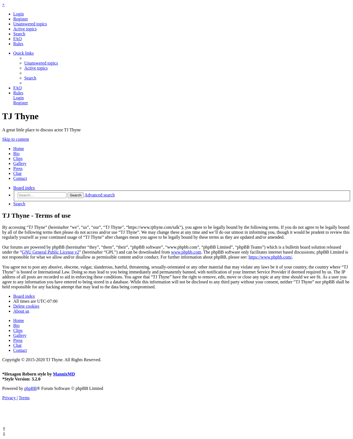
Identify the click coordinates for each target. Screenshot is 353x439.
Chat (17, 173)
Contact (20, 178)
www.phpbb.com (186, 252)
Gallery (19, 163)
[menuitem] (18, 14)
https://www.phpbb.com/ (270, 257)
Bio (16, 153)
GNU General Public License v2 (50, 252)
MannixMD (64, 374)
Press (18, 168)
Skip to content (15, 139)
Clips (18, 158)
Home (18, 148)
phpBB (30, 388)
